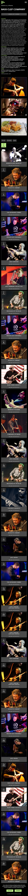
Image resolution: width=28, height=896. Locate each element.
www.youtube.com (6, 73)
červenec (9, 140)
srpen (14, 140)
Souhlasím (18, 890)
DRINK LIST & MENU (14, 14)
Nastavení (10, 890)
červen (3, 140)
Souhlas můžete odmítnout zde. (14, 893)
